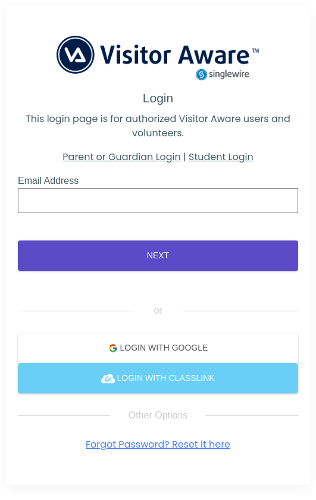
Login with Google (158, 348)
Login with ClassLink (157, 378)
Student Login (221, 157)
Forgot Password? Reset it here (158, 444)
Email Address (48, 181)
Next (158, 255)
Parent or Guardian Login (121, 157)
